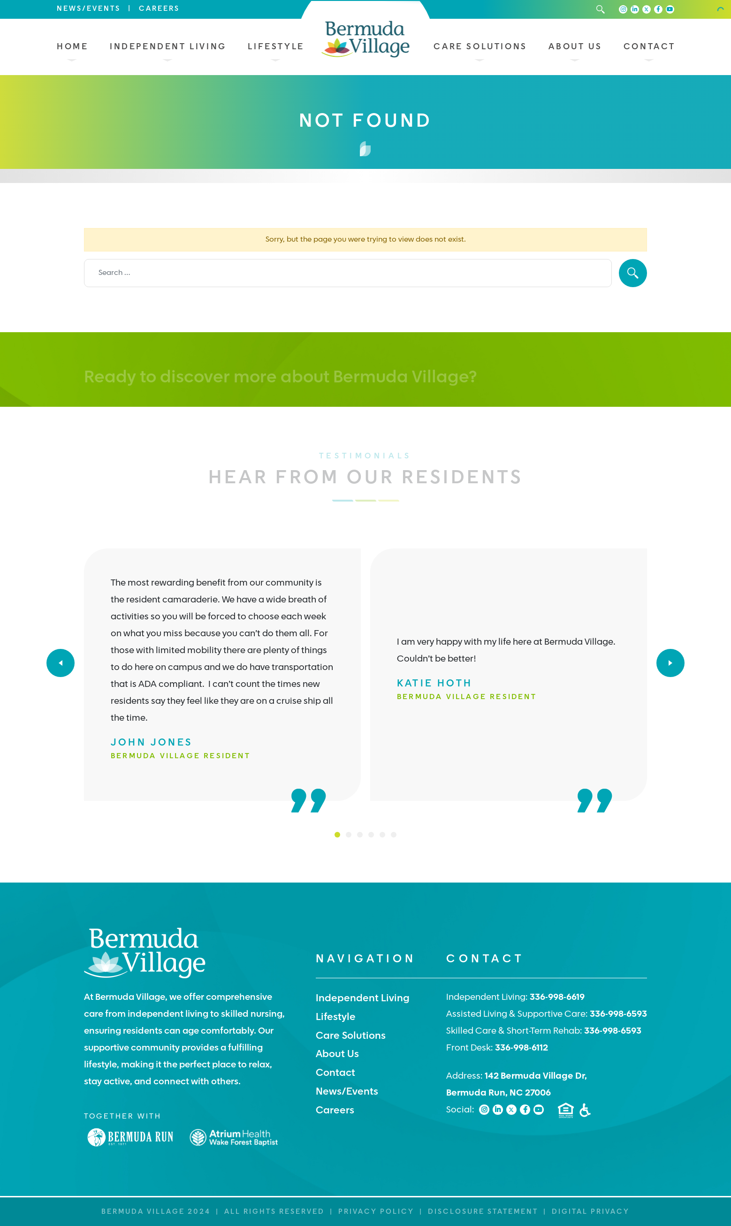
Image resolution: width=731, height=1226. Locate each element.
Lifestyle (276, 47)
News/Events (89, 9)
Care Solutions (480, 47)
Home (72, 47)
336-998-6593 (618, 1014)
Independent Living (168, 47)
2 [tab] (348, 835)
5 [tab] (382, 835)
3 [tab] (360, 835)
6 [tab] (393, 835)
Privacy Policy (376, 1212)
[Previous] (60, 663)
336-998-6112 (521, 1048)
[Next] (670, 663)
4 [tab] (371, 835)
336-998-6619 (557, 997)
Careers (159, 9)
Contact (650, 47)
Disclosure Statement (483, 1212)
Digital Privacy (591, 1212)
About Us (575, 47)
